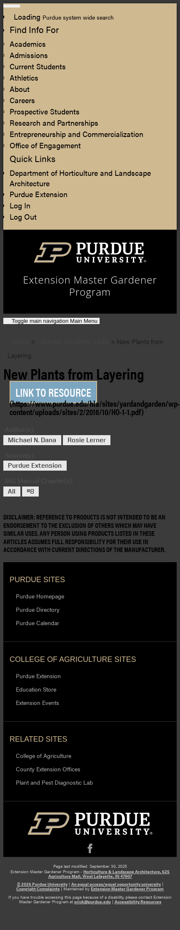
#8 (30, 491)
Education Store (36, 689)
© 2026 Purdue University (42, 884)
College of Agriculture (43, 755)
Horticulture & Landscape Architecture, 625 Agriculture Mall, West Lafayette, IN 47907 (109, 874)
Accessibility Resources (138, 902)
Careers (22, 100)
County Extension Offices (48, 769)
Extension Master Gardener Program (127, 889)
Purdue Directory (38, 609)
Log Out (23, 216)
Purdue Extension (39, 194)
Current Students (38, 66)
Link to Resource (53, 392)
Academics (28, 43)
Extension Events (37, 702)
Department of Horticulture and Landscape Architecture (80, 177)
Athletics (24, 77)
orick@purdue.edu (92, 902)
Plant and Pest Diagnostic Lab (54, 782)
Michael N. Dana (32, 440)
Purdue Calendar (37, 622)
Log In (20, 205)
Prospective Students (45, 111)
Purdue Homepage (40, 596)
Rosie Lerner (87, 440)
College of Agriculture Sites (73, 659)
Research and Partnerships (54, 122)
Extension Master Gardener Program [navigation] (90, 286)
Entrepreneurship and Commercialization (76, 134)
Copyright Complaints (38, 889)
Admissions (29, 55)
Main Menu (55, 321)
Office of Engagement (45, 145)
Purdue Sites (37, 579)
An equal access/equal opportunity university (116, 884)
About (20, 89)
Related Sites (39, 739)
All (11, 491)
